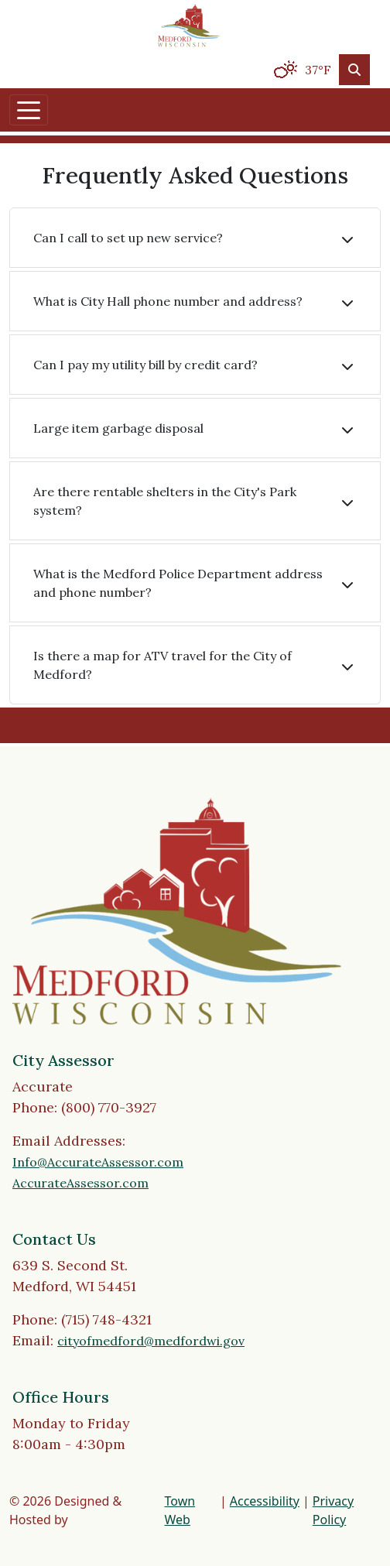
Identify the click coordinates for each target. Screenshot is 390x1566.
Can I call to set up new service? (128, 237)
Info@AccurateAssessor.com (97, 1162)
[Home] (189, 25)
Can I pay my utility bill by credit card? (145, 364)
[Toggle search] (354, 69)
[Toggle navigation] (28, 109)
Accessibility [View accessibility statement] (264, 1500)
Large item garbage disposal (118, 428)
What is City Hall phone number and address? (168, 301)
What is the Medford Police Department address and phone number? (178, 583)
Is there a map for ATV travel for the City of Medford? (162, 665)
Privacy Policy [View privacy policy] (333, 1510)
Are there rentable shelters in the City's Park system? (164, 501)
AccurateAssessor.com (80, 1183)
